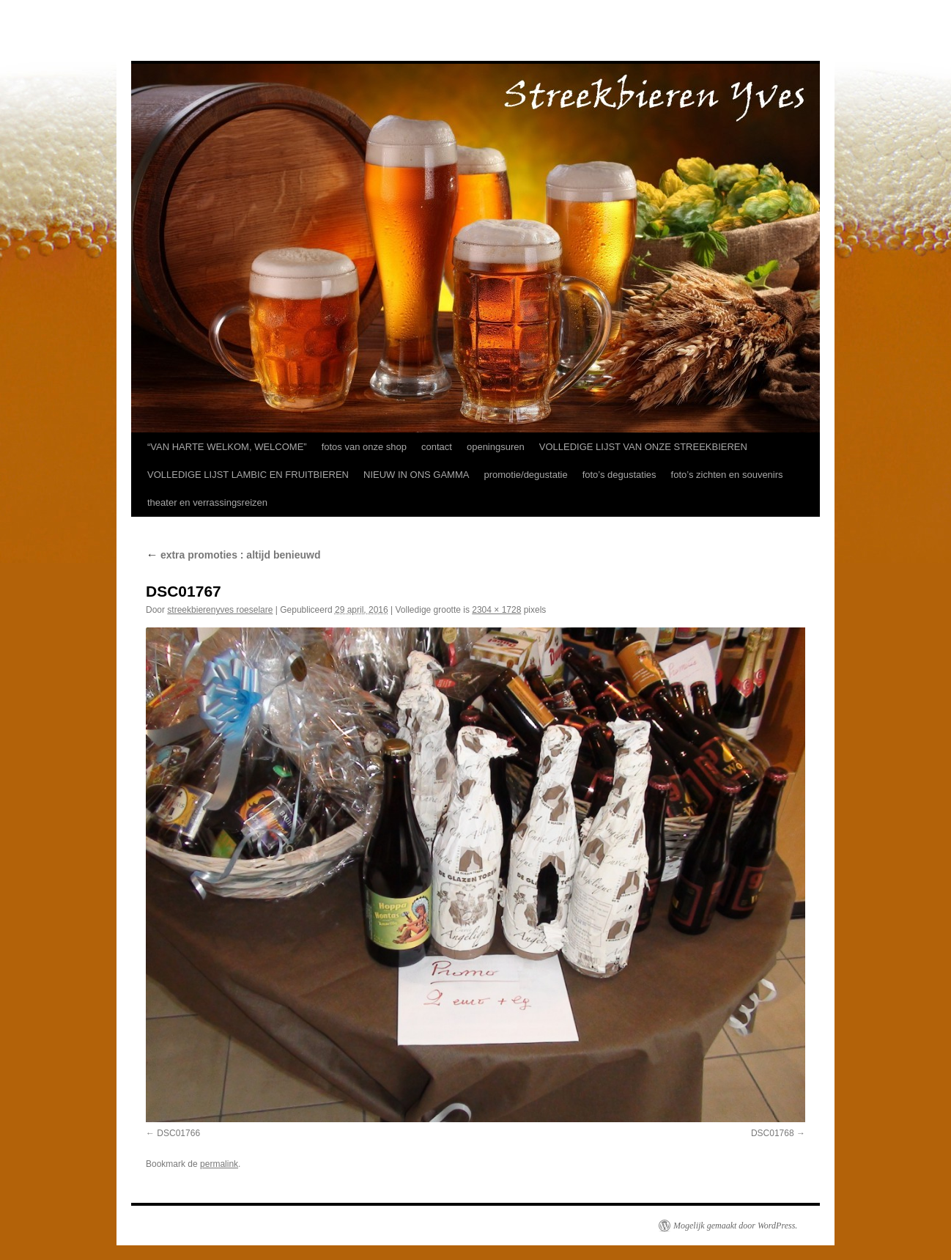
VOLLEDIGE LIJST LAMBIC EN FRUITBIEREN (248, 474)
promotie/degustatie (525, 474)
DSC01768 (772, 1133)
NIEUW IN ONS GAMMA (416, 474)
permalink (219, 1164)
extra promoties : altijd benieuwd (233, 555)
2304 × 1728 (496, 610)
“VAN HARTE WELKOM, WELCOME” (227, 446)
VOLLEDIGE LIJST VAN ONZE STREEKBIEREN (643, 446)
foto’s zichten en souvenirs (727, 474)
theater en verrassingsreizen (207, 502)
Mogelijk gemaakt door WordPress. (735, 1225)
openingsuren (496, 446)
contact (436, 446)
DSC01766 (178, 1133)
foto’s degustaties (619, 474)
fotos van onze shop (364, 446)
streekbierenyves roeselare (220, 610)
